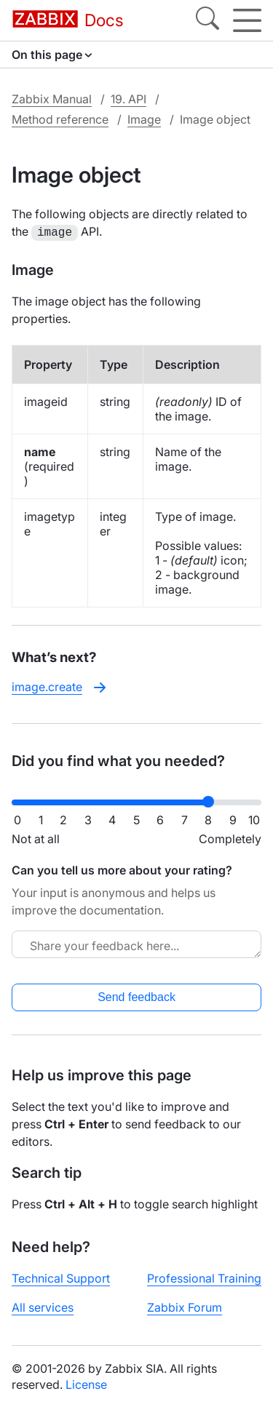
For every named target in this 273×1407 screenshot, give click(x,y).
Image (144, 119)
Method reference (60, 119)
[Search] (207, 20)
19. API (128, 99)
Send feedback (136, 995)
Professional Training (204, 1277)
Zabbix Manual (52, 99)
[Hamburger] (247, 20)
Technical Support (61, 1277)
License (86, 1383)
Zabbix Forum (184, 1306)
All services (43, 1306)
